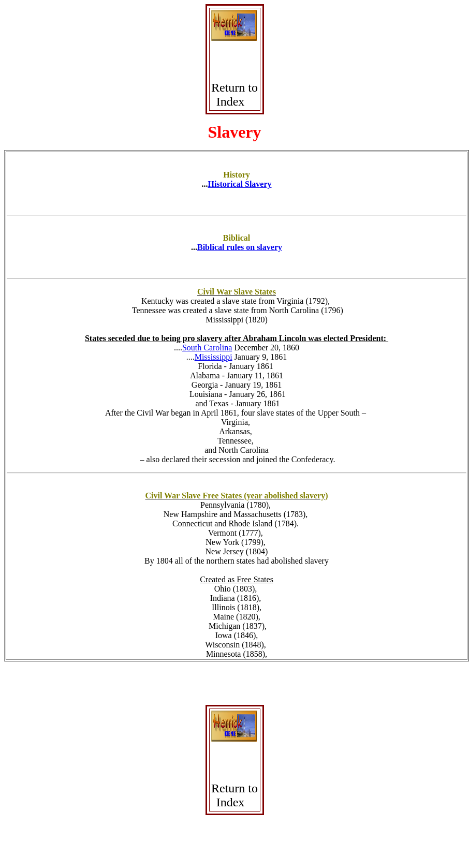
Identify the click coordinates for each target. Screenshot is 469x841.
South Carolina (207, 347)
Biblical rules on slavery (239, 247)
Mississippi (213, 356)
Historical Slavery (239, 184)
